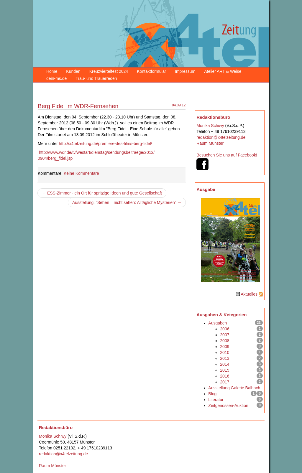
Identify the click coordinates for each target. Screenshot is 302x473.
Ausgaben (217, 323)
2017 (224, 382)
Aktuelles (249, 294)
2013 (224, 358)
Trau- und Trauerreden (96, 78)
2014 (224, 364)
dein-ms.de (56, 78)
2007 (224, 334)
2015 (224, 370)
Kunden (73, 71)
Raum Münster (210, 143)
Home (51, 71)
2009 (224, 346)
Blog (212, 393)
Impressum (185, 71)
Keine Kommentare (81, 173)
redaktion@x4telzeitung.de (220, 137)
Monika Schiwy (210, 125)
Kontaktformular (151, 71)
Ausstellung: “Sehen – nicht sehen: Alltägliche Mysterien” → (126, 202)
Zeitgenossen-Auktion (228, 405)
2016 (224, 376)
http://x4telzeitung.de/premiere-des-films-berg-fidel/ (105, 143)
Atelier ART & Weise (222, 71)
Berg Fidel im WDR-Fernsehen (78, 106)
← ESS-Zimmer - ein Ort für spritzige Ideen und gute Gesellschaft (102, 193)
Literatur (215, 399)
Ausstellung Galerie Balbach (234, 387)
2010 (224, 352)
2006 (224, 329)
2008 (224, 340)
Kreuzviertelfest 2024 (108, 71)
